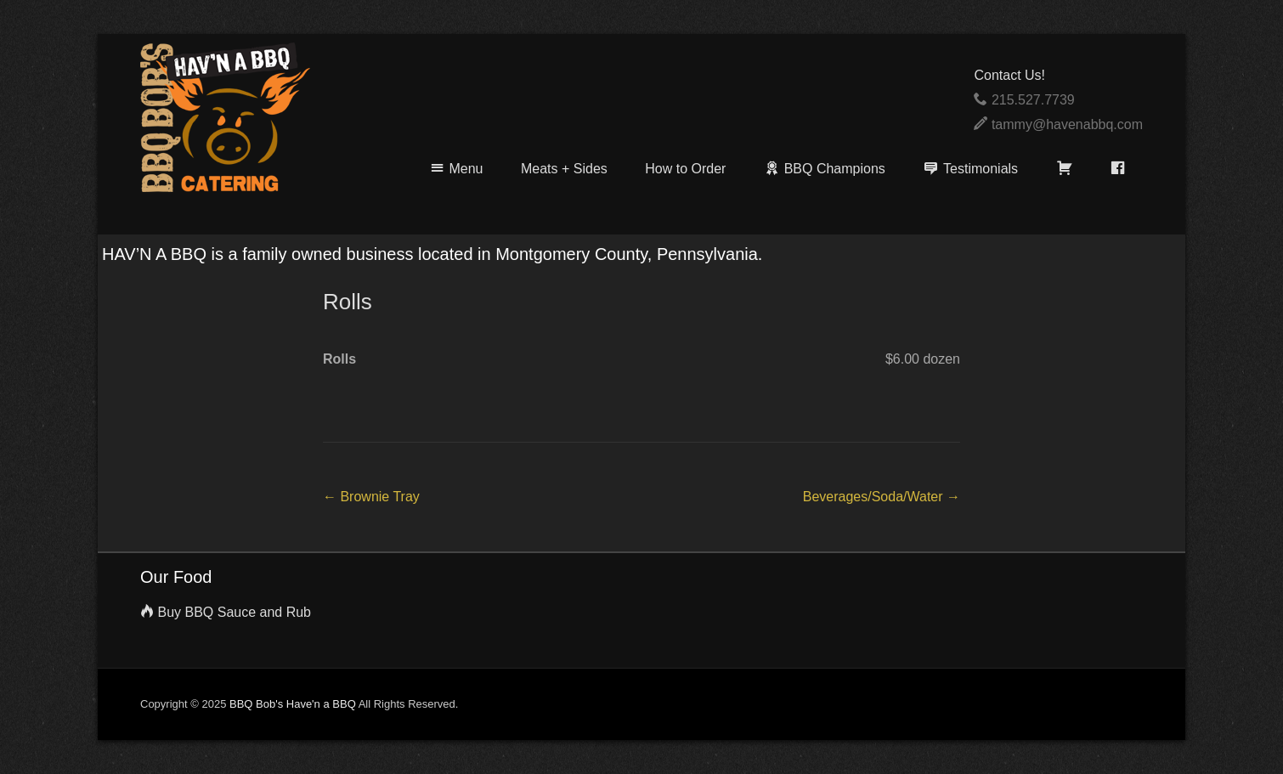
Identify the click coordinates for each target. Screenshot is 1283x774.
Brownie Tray (371, 496)
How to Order (685, 168)
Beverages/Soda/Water (881, 496)
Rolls (347, 301)
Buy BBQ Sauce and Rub (234, 612)
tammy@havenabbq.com (1067, 124)
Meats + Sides (564, 168)
